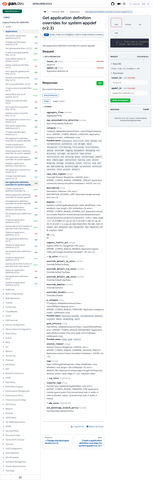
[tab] (46, 101)
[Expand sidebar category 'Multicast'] (3, 360)
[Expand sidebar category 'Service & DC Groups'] (3, 440)
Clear (146, 109)
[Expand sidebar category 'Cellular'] (3, 303)
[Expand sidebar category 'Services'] (3, 444)
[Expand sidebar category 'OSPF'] (3, 378)
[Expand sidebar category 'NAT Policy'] (3, 365)
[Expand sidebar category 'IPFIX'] (3, 343)
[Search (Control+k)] (139, 3)
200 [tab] (100, 83)
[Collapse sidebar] (20, 477)
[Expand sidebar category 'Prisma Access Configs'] (3, 400)
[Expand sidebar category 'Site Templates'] (3, 457)
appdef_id (116, 88)
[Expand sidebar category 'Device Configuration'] (3, 325)
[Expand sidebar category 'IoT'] (3, 347)
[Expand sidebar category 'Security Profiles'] (3, 435)
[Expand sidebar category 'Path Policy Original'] (3, 387)
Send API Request (120, 100)
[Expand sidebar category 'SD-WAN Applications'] (3, 422)
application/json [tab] (50, 95)
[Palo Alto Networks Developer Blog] (119, 4)
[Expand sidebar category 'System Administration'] (3, 466)
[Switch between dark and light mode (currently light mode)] (124, 4)
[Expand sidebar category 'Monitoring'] (3, 356)
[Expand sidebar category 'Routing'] (3, 413)
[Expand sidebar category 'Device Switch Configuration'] (3, 329)
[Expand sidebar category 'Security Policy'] (3, 431)
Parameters (118, 73)
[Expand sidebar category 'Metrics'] (3, 351)
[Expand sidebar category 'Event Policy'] (3, 334)
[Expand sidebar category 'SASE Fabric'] (3, 418)
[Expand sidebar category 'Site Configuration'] (3, 449)
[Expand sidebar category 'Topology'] (3, 471)
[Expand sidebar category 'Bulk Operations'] (3, 298)
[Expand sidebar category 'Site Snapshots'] (3, 453)
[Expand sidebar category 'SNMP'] (3, 427)
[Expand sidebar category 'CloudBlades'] (3, 312)
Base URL (117, 64)
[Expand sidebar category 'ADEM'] (3, 27)
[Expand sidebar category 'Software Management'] (3, 462)
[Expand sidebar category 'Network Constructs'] (3, 373)
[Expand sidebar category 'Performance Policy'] (3, 396)
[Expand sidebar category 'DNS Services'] (3, 320)
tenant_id (116, 78)
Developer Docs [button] (42, 3)
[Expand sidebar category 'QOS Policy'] (3, 404)
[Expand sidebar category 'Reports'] (3, 409)
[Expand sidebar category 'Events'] (3, 338)
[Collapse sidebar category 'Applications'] (3, 31)
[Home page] (45, 12)
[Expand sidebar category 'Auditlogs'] (3, 289)
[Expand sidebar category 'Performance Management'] (3, 391)
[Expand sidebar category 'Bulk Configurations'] (3, 294)
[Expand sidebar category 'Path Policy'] (3, 382)
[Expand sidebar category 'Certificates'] (3, 307)
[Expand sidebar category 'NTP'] (3, 369)
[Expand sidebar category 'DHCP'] (3, 316)
